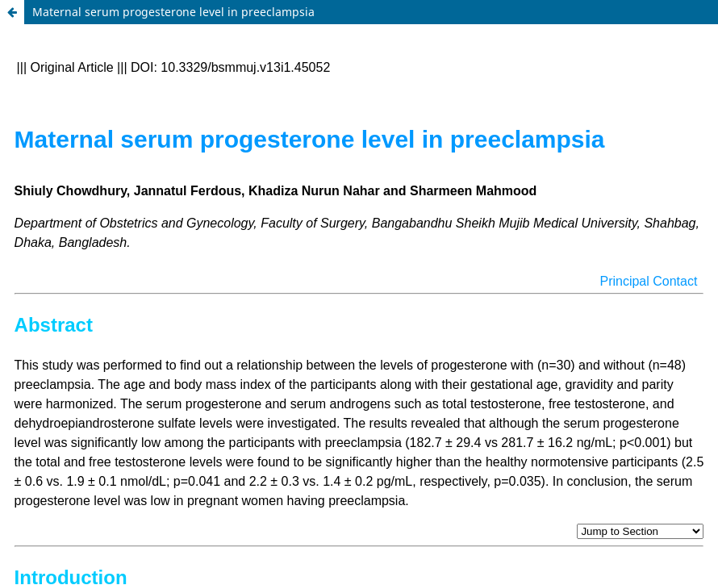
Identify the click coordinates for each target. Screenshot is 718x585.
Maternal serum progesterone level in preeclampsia (173, 11)
